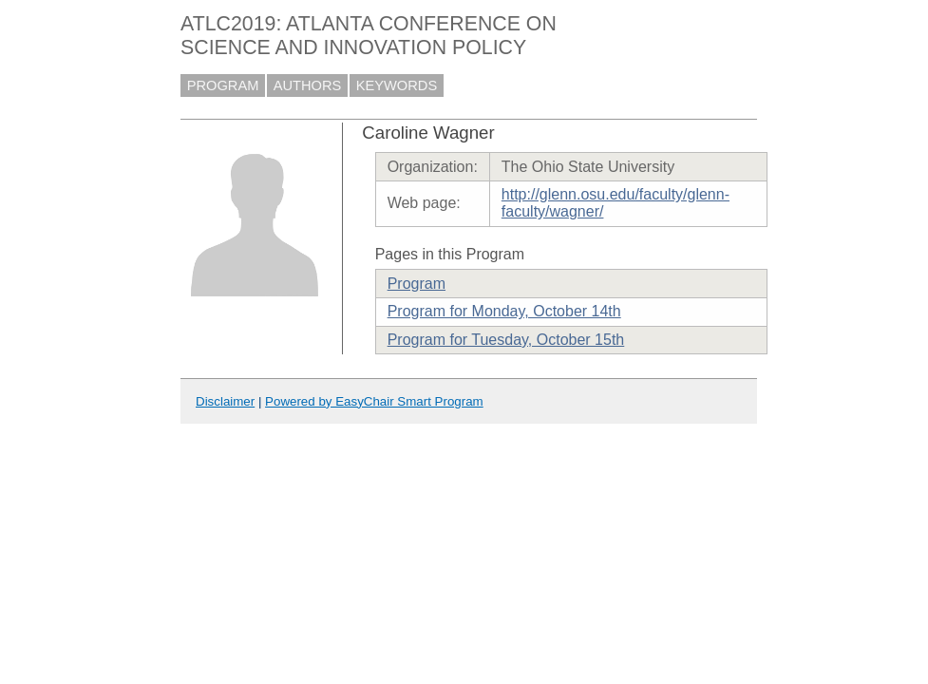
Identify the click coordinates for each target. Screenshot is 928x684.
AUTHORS (308, 85)
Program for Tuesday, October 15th (506, 340)
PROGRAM (223, 85)
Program (416, 284)
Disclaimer (225, 401)
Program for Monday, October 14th (504, 311)
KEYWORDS (397, 85)
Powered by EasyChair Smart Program (374, 401)
